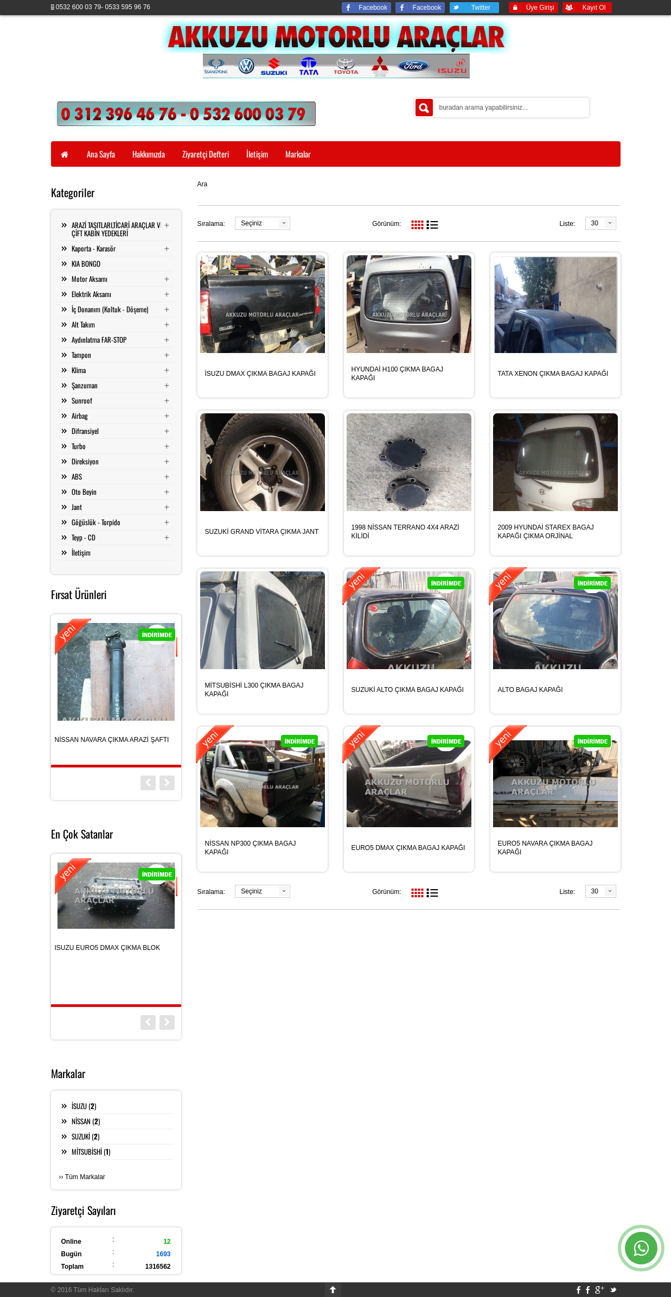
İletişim (81, 552)
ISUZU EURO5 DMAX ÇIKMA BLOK (108, 948)
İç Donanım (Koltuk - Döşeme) (110, 309)
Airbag (80, 415)
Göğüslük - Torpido (96, 522)
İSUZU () (84, 1105)
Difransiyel (85, 430)
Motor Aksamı (89, 278)
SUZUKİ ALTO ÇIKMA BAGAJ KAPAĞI (408, 690)
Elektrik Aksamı (91, 293)
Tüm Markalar (85, 1177)
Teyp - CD (83, 537)
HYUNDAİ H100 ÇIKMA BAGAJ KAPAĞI (397, 374)
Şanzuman (85, 385)
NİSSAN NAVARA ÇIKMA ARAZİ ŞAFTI (112, 740)
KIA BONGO (86, 263)
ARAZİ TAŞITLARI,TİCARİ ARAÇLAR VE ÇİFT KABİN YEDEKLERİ (117, 228)
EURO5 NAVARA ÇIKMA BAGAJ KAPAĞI (545, 848)
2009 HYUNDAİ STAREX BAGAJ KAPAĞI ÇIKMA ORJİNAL (546, 532)
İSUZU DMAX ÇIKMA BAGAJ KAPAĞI (260, 373)
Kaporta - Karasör (94, 248)
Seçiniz (251, 223)
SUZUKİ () (85, 1136)
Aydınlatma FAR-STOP (99, 339)
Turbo (79, 445)
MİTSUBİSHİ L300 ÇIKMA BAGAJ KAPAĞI (254, 690)
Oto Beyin (84, 491)
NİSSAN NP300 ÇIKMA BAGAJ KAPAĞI (250, 848)
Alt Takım (83, 324)
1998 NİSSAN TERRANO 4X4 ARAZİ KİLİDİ (405, 532)
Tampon (81, 354)
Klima (79, 369)
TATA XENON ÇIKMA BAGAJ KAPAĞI (553, 373)
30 (594, 223)
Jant (77, 506)
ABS (77, 476)
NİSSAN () (86, 1121)
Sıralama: (211, 224)
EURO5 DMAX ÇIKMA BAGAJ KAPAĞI (408, 848)
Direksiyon (85, 461)
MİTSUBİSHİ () (91, 1151)
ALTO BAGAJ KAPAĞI (530, 690)
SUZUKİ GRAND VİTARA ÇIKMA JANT (262, 532)
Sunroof (82, 400)
